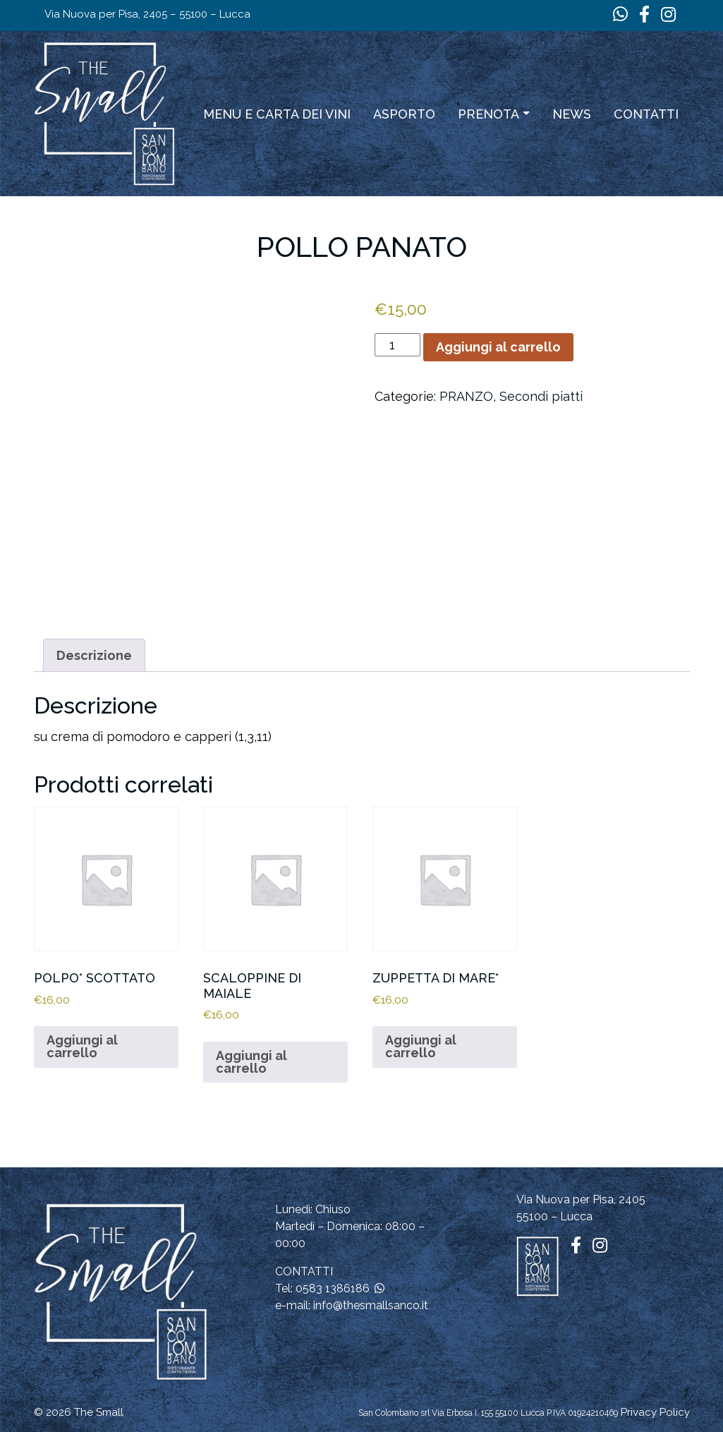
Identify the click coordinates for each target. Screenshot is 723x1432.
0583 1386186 (333, 1288)
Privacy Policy (655, 1412)
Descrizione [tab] (94, 655)
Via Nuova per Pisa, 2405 (580, 1199)
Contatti (646, 114)
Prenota (488, 114)
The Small (98, 1412)
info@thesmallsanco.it (370, 1305)
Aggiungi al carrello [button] (82, 1046)
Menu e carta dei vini (277, 114)
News (571, 114)
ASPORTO (404, 114)
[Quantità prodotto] (397, 344)
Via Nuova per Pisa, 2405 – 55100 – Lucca (147, 14)
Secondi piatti (541, 396)
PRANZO (466, 396)
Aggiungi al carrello (498, 346)
